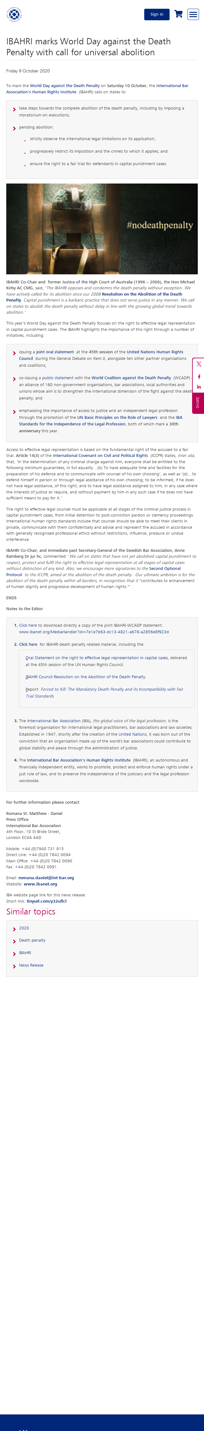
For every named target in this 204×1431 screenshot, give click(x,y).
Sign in (156, 14)
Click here (28, 625)
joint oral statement (55, 352)
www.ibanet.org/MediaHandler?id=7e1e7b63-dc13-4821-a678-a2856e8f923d (94, 632)
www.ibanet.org (40, 884)
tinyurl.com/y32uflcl (47, 901)
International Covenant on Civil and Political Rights (100, 455)
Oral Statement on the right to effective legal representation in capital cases (97, 658)
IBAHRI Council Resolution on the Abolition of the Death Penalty (85, 677)
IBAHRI (25, 953)
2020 (24, 928)
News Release (31, 965)
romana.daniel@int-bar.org (46, 878)
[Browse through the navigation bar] (193, 14)
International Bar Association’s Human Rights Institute (78, 760)
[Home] (14, 14)
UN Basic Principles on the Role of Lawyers (117, 417)
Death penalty (32, 940)
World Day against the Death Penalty (64, 86)
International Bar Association (54, 721)
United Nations (132, 734)
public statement (58, 378)
